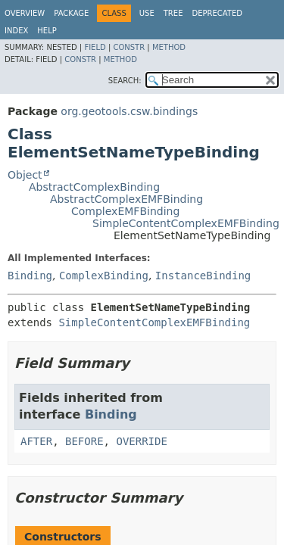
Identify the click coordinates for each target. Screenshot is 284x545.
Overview (25, 13)
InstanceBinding (203, 275)
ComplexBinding (103, 275)
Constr (129, 47)
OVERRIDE (141, 441)
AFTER (36, 441)
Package (71, 13)
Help (46, 30)
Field (94, 47)
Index (16, 30)
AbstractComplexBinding (94, 187)
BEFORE (84, 441)
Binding (30, 275)
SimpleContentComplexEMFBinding (185, 223)
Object (25, 175)
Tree (173, 13)
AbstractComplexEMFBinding (126, 199)
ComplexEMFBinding (125, 211)
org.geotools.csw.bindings (129, 111)
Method (169, 47)
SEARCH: (125, 80)
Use (146, 13)
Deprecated (217, 13)
